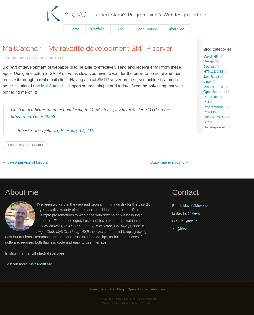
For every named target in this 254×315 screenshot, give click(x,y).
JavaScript (211, 77)
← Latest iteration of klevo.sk (26, 162)
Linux (207, 81)
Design (208, 61)
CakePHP (210, 56)
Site (206, 122)
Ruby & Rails (213, 117)
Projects (209, 112)
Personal (210, 97)
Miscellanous (213, 87)
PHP (206, 102)
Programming (213, 107)
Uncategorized (214, 127)
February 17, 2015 (78, 130)
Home (74, 29)
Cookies (147, 303)
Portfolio (97, 29)
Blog (120, 29)
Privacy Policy (130, 303)
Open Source (146, 29)
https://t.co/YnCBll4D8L (34, 116)
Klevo (67, 13)
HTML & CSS (213, 71)
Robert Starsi (57, 58)
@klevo (194, 213)
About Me (176, 29)
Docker (208, 66)
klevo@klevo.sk (195, 206)
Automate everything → (170, 162)
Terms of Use (110, 303)
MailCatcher (52, 86)
